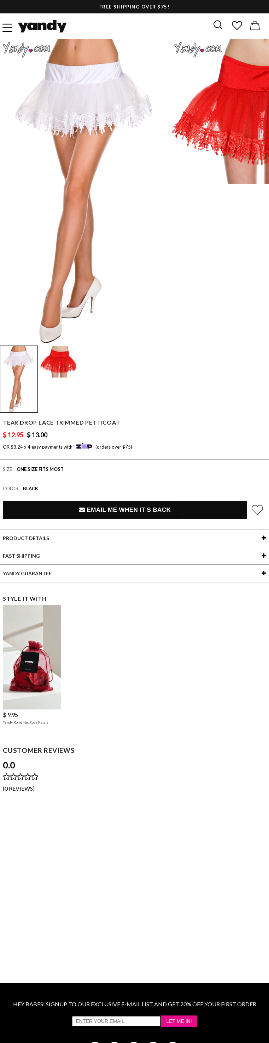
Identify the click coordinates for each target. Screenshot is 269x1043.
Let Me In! (179, 1021)
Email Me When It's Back (125, 509)
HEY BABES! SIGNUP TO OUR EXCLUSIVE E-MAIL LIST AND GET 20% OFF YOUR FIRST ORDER (134, 1004)
